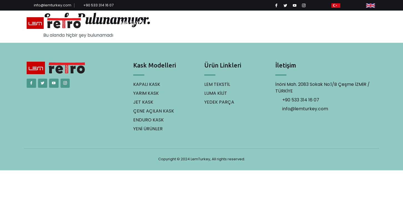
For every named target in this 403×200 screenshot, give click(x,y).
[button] (359, 23)
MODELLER (201, 23)
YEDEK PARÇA (298, 23)
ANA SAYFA (132, 23)
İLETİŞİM (327, 23)
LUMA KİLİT (265, 23)
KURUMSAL (165, 23)
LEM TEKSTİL (235, 23)
